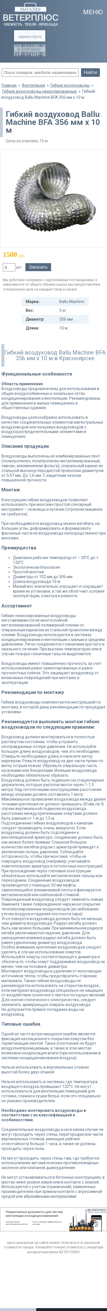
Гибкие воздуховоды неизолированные (39, 91)
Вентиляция (33, 85)
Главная (9, 85)
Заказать (38, 267)
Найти (90, 72)
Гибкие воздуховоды (70, 85)
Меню (93, 12)
